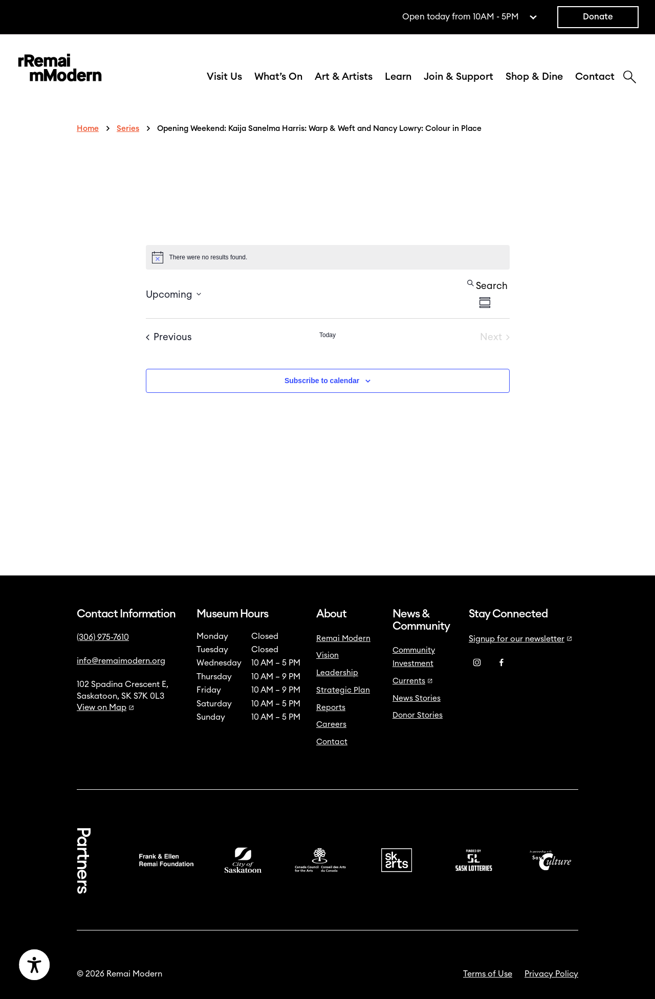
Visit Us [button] (224, 77)
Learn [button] (398, 77)
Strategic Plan (343, 690)
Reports (330, 708)
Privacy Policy (551, 974)
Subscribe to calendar (322, 380)
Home (88, 128)
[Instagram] (477, 663)
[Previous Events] (169, 337)
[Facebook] (501, 663)
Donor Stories (417, 715)
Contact (595, 77)
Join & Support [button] (458, 77)
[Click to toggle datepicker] (173, 293)
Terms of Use (487, 974)
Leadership (337, 673)
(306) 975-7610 (103, 637)
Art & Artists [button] (344, 77)
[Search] (630, 78)
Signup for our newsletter (520, 639)
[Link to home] (59, 69)
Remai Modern (343, 638)
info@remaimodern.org (121, 661)
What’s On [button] (278, 77)
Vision (327, 655)
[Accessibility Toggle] (83, 964)
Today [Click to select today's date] (327, 335)
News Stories (416, 698)
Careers (331, 724)
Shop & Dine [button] (534, 77)
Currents (412, 681)
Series (128, 128)
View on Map (105, 707)
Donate (598, 17)
